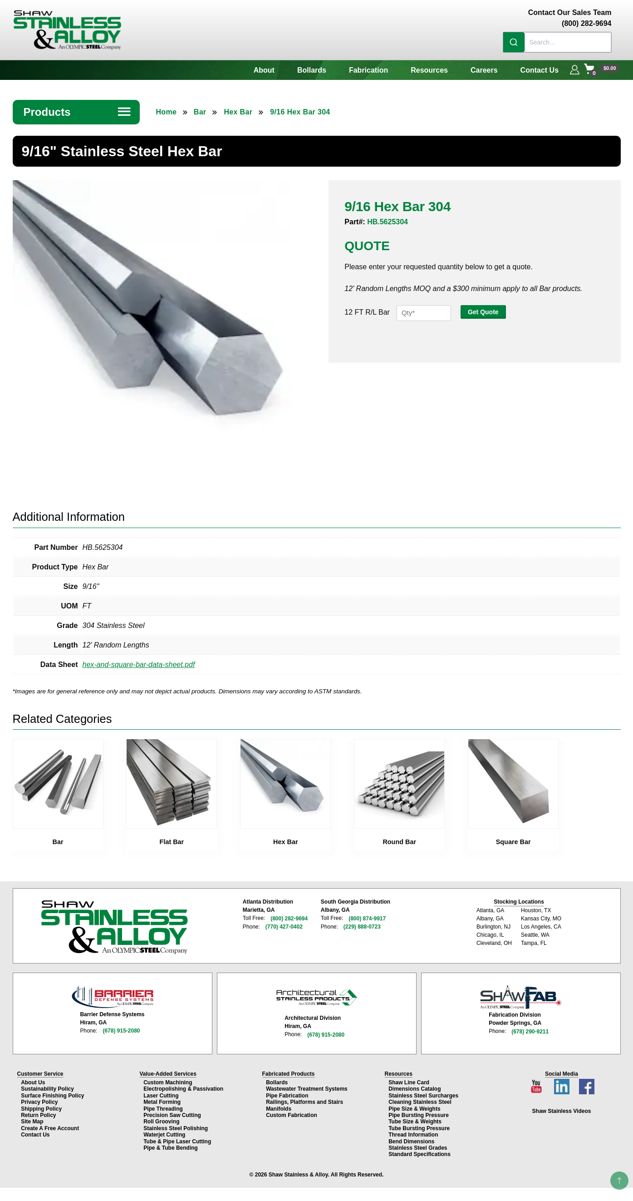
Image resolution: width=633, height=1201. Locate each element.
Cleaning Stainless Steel (419, 1100)
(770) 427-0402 (284, 925)
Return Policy (38, 1113)
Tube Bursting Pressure (419, 1126)
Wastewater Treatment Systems (307, 1086)
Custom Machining (167, 1080)
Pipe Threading (163, 1106)
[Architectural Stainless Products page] (316, 995)
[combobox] (557, 42)
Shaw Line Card (408, 1080)
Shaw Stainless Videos (561, 1109)
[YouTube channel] (537, 1081)
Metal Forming (162, 1100)
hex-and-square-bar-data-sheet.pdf (139, 663)
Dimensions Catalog (414, 1086)
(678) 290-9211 (530, 1029)
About (264, 70)
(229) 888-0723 (361, 925)
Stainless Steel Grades (417, 1145)
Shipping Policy (41, 1106)
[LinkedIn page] (562, 1081)
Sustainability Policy (47, 1086)
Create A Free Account (50, 1126)
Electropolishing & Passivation (183, 1086)
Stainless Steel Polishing (175, 1126)
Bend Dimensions (411, 1139)
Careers (484, 70)
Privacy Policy (39, 1100)
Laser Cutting (160, 1093)
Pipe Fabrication (287, 1093)
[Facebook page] (586, 1081)
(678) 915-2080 (121, 1029)
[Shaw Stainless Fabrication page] (520, 995)
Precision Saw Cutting (172, 1113)
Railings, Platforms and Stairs (304, 1100)
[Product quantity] (424, 313)
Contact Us (539, 70)
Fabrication (368, 70)
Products (78, 112)
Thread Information (413, 1132)
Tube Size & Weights (415, 1119)
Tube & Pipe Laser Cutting (177, 1139)
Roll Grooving (161, 1119)
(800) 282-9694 (289, 917)
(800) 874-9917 (366, 917)
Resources (429, 70)
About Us (33, 1080)
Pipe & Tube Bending (170, 1145)
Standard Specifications (419, 1152)
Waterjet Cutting (164, 1132)
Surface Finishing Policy (52, 1093)
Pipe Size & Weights (414, 1106)
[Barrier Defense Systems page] (112, 995)
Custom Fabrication (291, 1113)
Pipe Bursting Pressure (418, 1113)
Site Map (32, 1119)
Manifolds (278, 1106)
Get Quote (483, 312)
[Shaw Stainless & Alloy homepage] (114, 926)
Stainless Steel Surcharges (423, 1093)
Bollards (311, 70)
